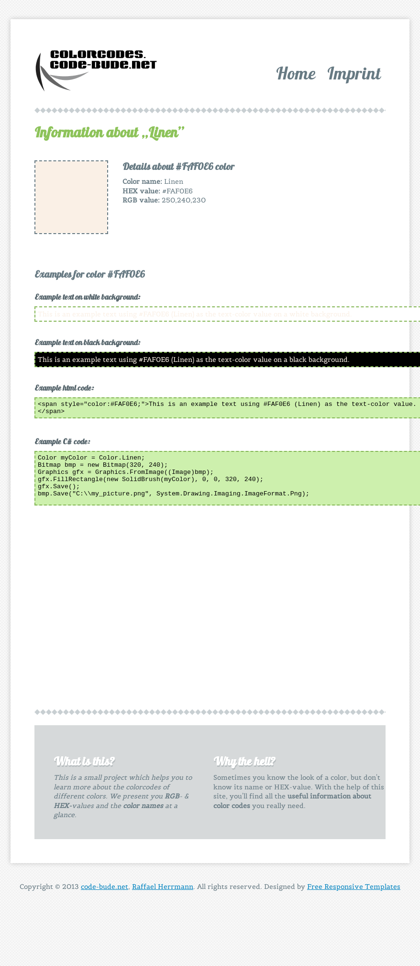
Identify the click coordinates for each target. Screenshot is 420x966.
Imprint (354, 73)
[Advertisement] (309, 220)
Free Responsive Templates (353, 889)
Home (296, 73)
